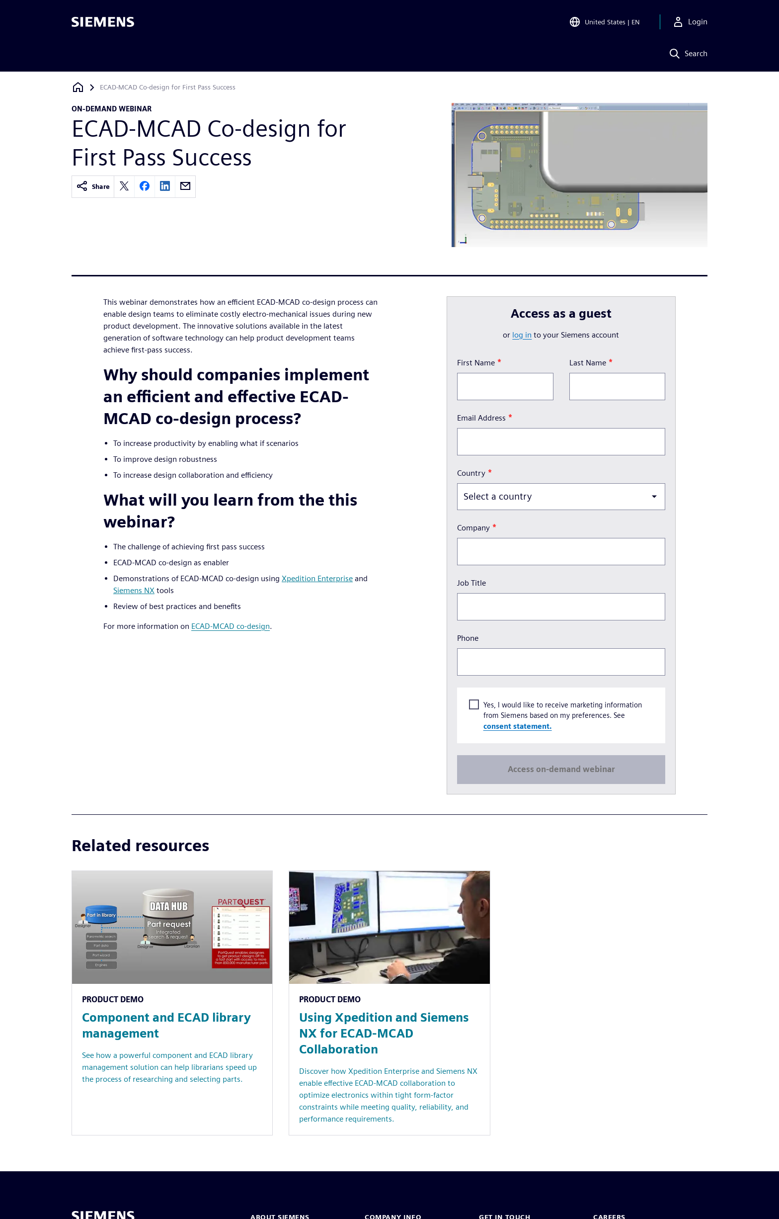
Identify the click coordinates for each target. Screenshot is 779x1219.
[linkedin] (165, 186)
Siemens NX (134, 590)
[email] (185, 186)
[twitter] (124, 186)
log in (522, 335)
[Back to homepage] (78, 87)
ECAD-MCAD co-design (230, 626)
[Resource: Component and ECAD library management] (172, 1003)
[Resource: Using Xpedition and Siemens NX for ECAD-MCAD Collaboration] (389, 1003)
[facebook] (145, 186)
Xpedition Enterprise (317, 578)
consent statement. (517, 725)
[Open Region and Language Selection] (604, 22)
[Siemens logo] (103, 22)
